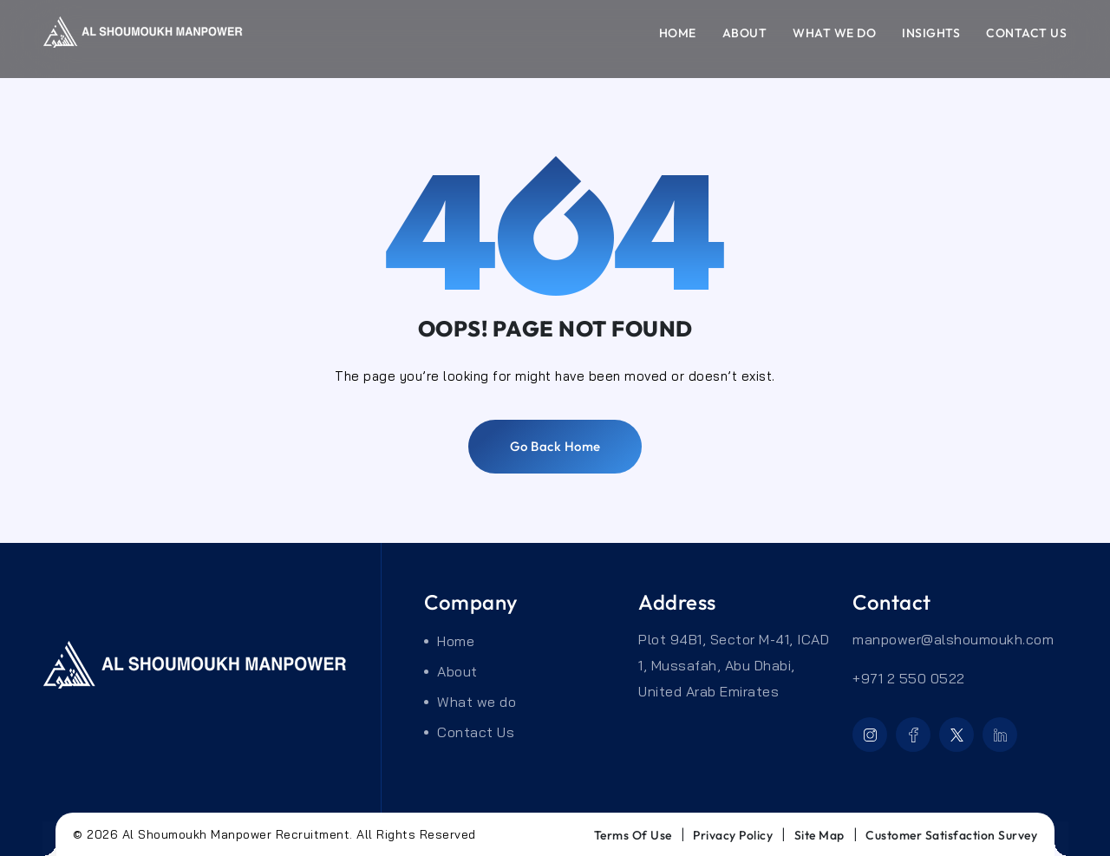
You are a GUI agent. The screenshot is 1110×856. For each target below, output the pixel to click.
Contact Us (1026, 33)
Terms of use (633, 835)
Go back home (555, 446)
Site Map (819, 835)
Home (677, 33)
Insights (931, 33)
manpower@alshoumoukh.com (953, 639)
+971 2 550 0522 (908, 678)
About (744, 33)
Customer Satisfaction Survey (951, 835)
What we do (834, 33)
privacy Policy (733, 835)
